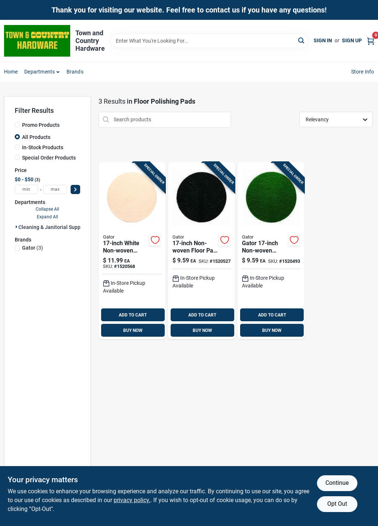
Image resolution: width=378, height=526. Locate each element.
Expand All (47, 216)
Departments (39, 72)
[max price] (55, 189)
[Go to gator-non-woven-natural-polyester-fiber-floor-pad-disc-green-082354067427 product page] (271, 251)
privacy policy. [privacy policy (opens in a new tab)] (132, 500)
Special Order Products (49, 158)
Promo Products (41, 125)
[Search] (301, 40)
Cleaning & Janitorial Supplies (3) (57, 227)
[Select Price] (75, 189)
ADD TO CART (133, 315)
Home (11, 72)
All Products (36, 137)
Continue (337, 482)
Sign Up (352, 40)
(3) (32, 248)
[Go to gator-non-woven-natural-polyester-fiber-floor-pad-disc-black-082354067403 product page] (201, 251)
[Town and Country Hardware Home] (37, 41)
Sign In (323, 40)
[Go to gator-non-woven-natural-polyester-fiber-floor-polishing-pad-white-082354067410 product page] (132, 251)
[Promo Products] (17, 124)
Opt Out (337, 503)
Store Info (362, 72)
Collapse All (47, 209)
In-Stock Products (42, 147)
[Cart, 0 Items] (370, 40)
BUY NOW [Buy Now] (133, 330)
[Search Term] (209, 40)
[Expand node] (16, 226)
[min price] (26, 189)
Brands (75, 72)
